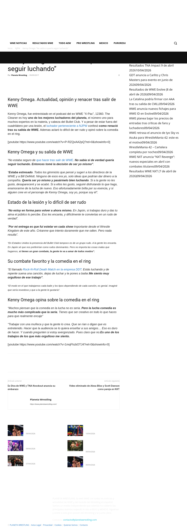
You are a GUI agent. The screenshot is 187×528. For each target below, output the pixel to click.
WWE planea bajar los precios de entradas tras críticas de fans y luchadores (151, 123)
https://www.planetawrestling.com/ (43, 404)
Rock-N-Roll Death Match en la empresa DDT (52, 269)
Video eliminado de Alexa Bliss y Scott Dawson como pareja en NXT (94, 387)
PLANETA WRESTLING (19, 525)
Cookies (58, 525)
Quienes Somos (71, 525)
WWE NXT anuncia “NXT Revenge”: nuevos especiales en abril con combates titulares (152, 161)
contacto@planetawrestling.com (80, 519)
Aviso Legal (36, 525)
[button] (175, 43)
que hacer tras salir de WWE (54, 160)
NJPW (17, 48)
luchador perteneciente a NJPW (66, 125)
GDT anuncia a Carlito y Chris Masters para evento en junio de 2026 (151, 80)
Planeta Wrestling (19, 75)
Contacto (84, 525)
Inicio (10, 48)
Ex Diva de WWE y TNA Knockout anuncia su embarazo (31, 387)
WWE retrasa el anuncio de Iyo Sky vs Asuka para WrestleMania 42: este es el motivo (154, 137)
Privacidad (47, 525)
